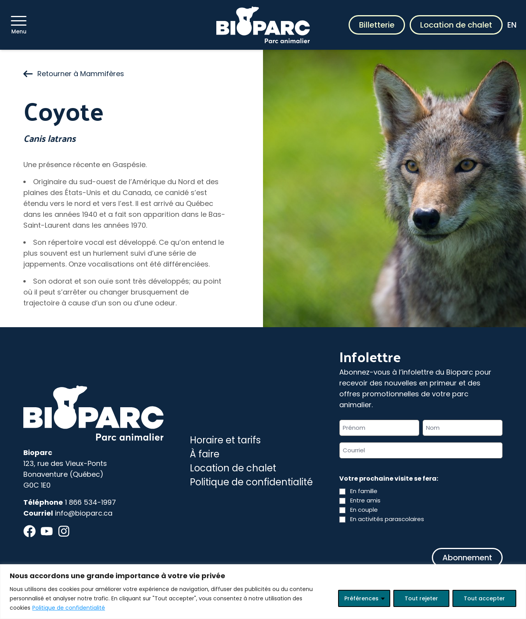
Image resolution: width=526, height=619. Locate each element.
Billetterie (376, 24)
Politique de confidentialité (68, 608)
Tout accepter (484, 598)
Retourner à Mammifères (73, 73)
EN (512, 24)
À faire (204, 454)
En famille (363, 491)
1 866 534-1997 (90, 502)
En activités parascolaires (387, 519)
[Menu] (18, 21)
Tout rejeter (421, 598)
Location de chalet (456, 24)
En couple (364, 510)
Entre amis (365, 500)
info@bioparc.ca (83, 513)
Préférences (361, 598)
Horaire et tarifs (225, 440)
